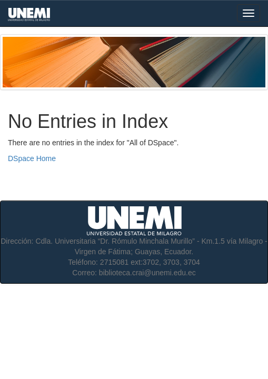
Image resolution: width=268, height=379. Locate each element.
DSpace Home (32, 158)
